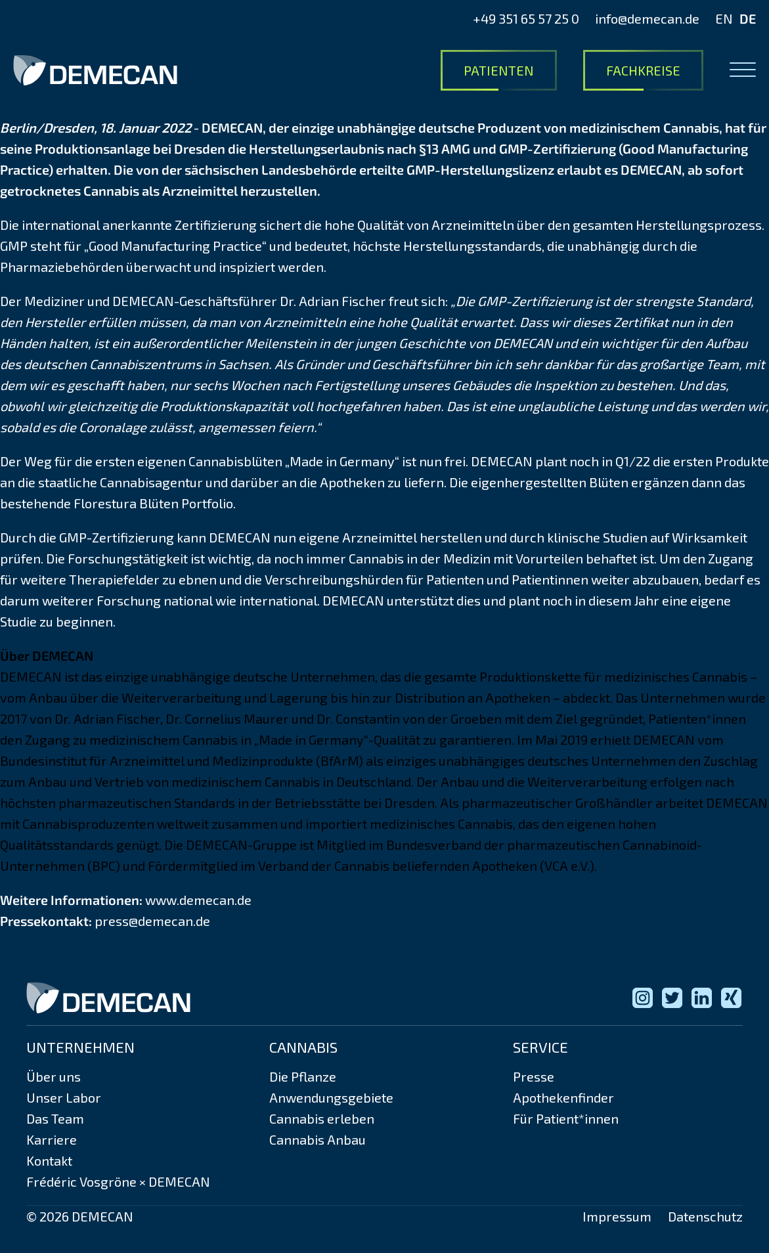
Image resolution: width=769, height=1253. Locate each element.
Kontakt (49, 1160)
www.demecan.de (198, 900)
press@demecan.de (152, 921)
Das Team (55, 1118)
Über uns (53, 1076)
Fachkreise (643, 70)
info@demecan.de (647, 18)
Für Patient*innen (566, 1118)
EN (724, 18)
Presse (533, 1076)
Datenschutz (705, 1216)
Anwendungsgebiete (331, 1097)
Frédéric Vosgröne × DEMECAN (118, 1181)
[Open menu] (743, 70)
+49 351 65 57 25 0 (526, 18)
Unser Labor (63, 1097)
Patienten (499, 70)
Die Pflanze (302, 1076)
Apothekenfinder (563, 1097)
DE (747, 18)
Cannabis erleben (321, 1118)
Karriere (51, 1139)
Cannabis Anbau (317, 1139)
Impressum (616, 1216)
